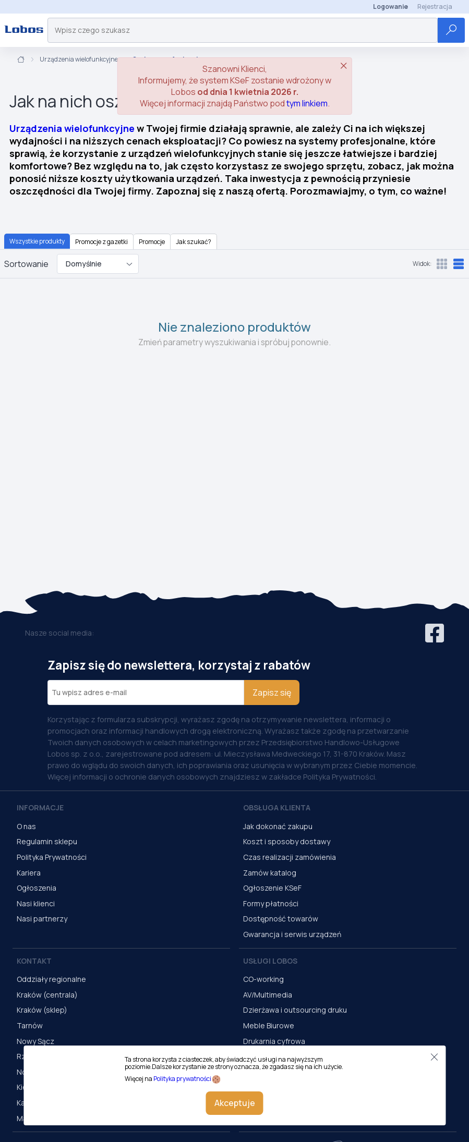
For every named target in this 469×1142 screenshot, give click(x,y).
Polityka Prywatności (52, 857)
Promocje (152, 241)
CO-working (263, 979)
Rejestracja (434, 6)
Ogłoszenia (36, 888)
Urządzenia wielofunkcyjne (79, 59)
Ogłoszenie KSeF (272, 888)
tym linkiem (307, 103)
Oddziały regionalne (51, 979)
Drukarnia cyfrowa (274, 1041)
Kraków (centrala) (47, 995)
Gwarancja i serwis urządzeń (292, 934)
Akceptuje (234, 1103)
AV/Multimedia (267, 995)
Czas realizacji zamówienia (289, 857)
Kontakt (34, 961)
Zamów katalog (269, 873)
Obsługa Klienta (276, 807)
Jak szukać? (193, 241)
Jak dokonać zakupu (277, 826)
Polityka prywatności (182, 1078)
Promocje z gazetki (101, 241)
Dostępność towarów (280, 919)
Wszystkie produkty (37, 241)
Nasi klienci (36, 903)
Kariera (29, 873)
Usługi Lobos (270, 961)
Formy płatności (270, 903)
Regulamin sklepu (47, 841)
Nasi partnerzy (42, 919)
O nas (26, 826)
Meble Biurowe (268, 1025)
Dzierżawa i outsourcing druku (295, 1010)
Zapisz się (271, 692)
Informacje (40, 807)
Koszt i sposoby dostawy (286, 841)
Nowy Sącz (35, 1041)
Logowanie (390, 6)
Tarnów (30, 1025)
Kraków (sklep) (42, 1010)
